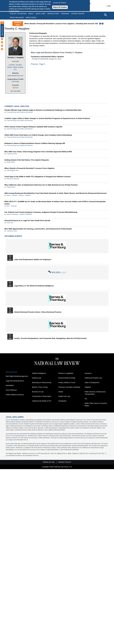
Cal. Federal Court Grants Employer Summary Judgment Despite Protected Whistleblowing (40, 212)
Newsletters (53, 13)
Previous (100, 23)
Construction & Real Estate (41, 396)
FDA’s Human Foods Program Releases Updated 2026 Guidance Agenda (33, 127)
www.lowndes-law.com (15, 75)
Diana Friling (10, 162)
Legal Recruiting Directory (15, 381)
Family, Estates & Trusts (66, 382)
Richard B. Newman (13, 179)
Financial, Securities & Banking (69, 387)
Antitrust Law (36, 378)
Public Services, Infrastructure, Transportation (95, 393)
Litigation (88, 387)
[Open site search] (105, 15)
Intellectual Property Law (93, 378)
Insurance (88, 373)
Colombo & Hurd (12, 154)
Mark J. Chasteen (12, 195)
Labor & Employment (92, 382)
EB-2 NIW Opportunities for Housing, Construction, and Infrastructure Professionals (38, 229)
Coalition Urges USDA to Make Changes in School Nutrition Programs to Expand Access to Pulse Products (47, 118)
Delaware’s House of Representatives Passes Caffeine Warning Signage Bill (34, 143)
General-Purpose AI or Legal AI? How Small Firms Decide (27, 220)
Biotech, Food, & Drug (40, 387)
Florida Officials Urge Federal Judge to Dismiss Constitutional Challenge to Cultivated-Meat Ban (42, 110)
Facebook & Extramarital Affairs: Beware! (47, 57)
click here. (36, 455)
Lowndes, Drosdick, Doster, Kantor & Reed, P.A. (15, 67)
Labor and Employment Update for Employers (32, 259)
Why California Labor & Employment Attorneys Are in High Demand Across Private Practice (41, 185)
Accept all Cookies (59, 3)
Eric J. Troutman (12, 206)
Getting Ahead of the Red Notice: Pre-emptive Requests (26, 160)
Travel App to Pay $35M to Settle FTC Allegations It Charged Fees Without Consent (37, 176)
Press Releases (11, 390)
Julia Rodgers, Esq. (13, 170)
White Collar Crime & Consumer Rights (96, 404)
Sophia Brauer (11, 187)
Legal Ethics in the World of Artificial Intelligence (34, 286)
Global (60, 392)
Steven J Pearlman (12, 214)
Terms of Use (91, 420)
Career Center (77, 13)
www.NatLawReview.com (13, 424)
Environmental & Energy (66, 378)
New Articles (2, 31)
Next (102, 23)
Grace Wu (10, 222)
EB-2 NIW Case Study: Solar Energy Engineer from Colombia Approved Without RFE (38, 152)
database (68, 422)
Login (108, 6)
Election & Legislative (65, 373)
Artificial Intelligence (39, 373)
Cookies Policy (14, 11)
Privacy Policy (102, 420)
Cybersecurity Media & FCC (42, 401)
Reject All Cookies (60, 7)
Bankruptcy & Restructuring (41, 382)
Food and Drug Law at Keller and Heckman (20, 112)
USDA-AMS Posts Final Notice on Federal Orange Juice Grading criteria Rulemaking (38, 135)
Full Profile (15, 81)
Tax (86, 399)
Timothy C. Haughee (15, 57)
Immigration (62, 401)
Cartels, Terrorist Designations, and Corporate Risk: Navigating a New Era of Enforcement (50, 338)
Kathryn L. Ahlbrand (25, 195)
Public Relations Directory (15, 395)
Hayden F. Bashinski (26, 214)
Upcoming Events (13, 236)
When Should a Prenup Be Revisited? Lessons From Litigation (49, 23)
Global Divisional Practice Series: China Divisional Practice (37, 312)
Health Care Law (64, 396)
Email (16, 88)
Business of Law (38, 392)
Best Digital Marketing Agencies (17, 376)
